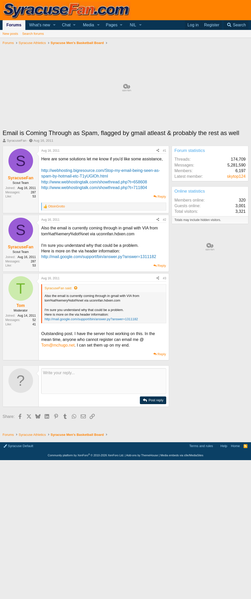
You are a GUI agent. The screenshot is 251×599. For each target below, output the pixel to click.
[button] (54, 25)
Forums (14, 25)
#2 (164, 219)
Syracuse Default (18, 446)
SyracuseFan (17, 140)
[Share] (157, 151)
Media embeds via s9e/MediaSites (181, 455)
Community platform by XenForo (86, 455)
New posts (10, 34)
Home (235, 446)
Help (224, 446)
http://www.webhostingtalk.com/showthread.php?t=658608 (94, 182)
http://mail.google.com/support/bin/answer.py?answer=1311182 (98, 256)
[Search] (236, 25)
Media (88, 25)
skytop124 (236, 176)
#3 (164, 278)
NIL (133, 25)
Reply (162, 196)
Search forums (33, 34)
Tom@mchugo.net (58, 345)
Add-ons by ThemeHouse (142, 455)
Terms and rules (201, 446)
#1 (164, 150)
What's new (39, 25)
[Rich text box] (103, 381)
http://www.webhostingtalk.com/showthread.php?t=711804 (94, 187)
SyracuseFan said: (58, 288)
